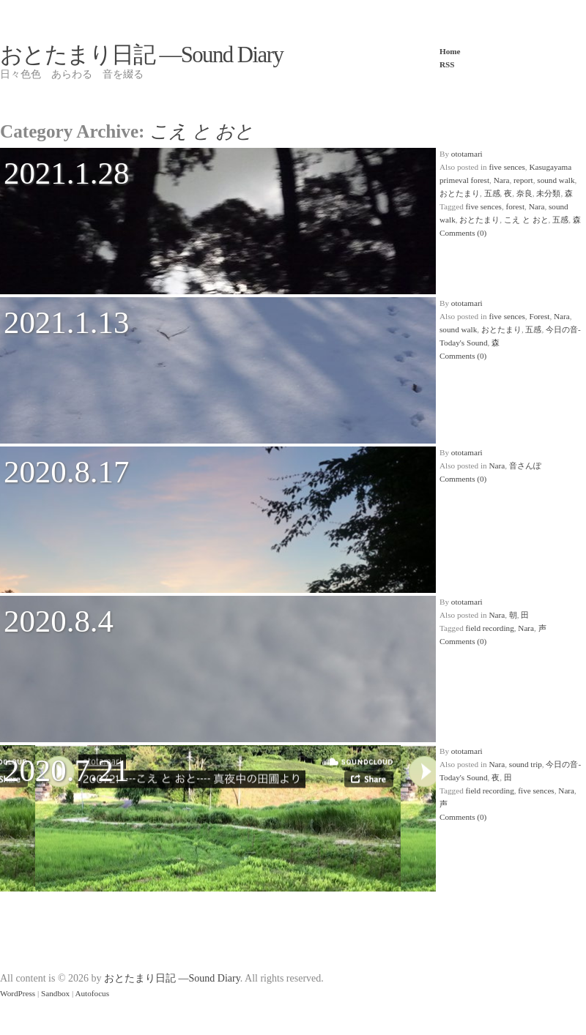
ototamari (467, 153)
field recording (490, 628)
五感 (492, 193)
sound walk (555, 180)
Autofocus (92, 993)
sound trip (525, 764)
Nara (502, 180)
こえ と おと (526, 219)
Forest (539, 316)
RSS (447, 64)
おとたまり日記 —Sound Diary (141, 54)
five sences (506, 166)
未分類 (548, 193)
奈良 (524, 193)
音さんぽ (525, 465)
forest (515, 206)
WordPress (17, 993)
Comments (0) (463, 232)
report (523, 180)
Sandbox (55, 993)
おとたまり (460, 193)
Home (450, 51)
